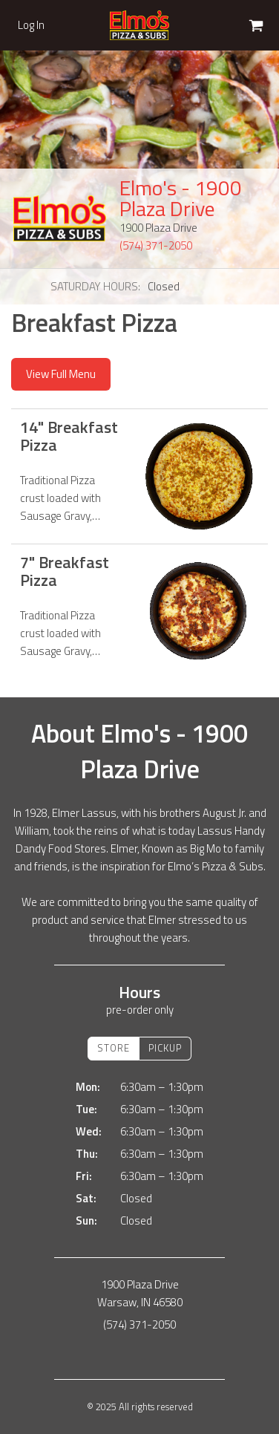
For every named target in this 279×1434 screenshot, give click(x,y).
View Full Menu (61, 373)
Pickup (165, 1047)
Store (113, 1047)
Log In (31, 25)
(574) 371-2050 (155, 245)
